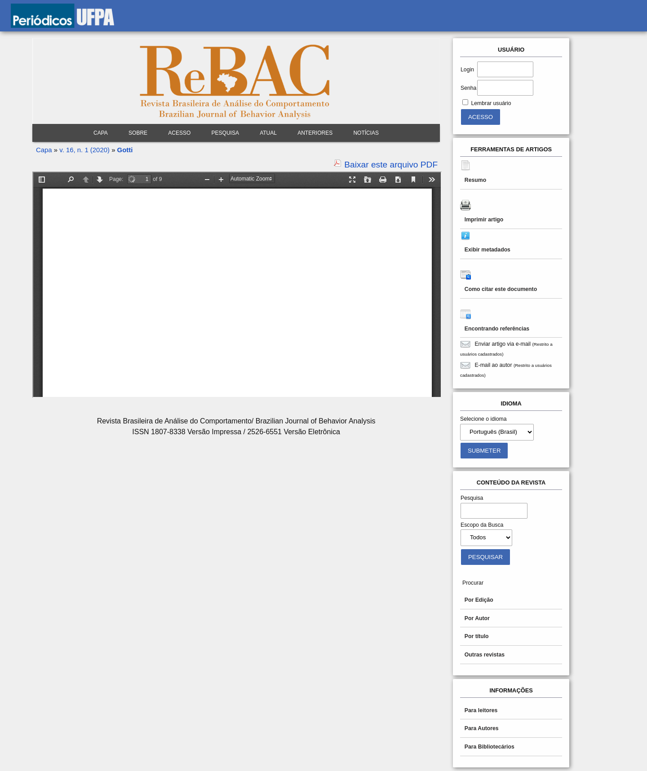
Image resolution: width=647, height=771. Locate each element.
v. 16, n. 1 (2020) (84, 150)
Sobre (138, 133)
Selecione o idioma (483, 419)
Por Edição (479, 600)
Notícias (366, 133)
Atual (268, 133)
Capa (100, 133)
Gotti (125, 150)
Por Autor (477, 618)
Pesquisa (225, 133)
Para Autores (482, 728)
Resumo (475, 180)
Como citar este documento (501, 289)
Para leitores (481, 710)
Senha (468, 88)
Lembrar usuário (491, 103)
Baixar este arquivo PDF (391, 164)
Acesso (179, 133)
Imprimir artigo (484, 219)
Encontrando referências (497, 329)
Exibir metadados (487, 250)
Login (467, 69)
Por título (477, 636)
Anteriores (314, 133)
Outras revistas (485, 655)
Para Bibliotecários (489, 747)
